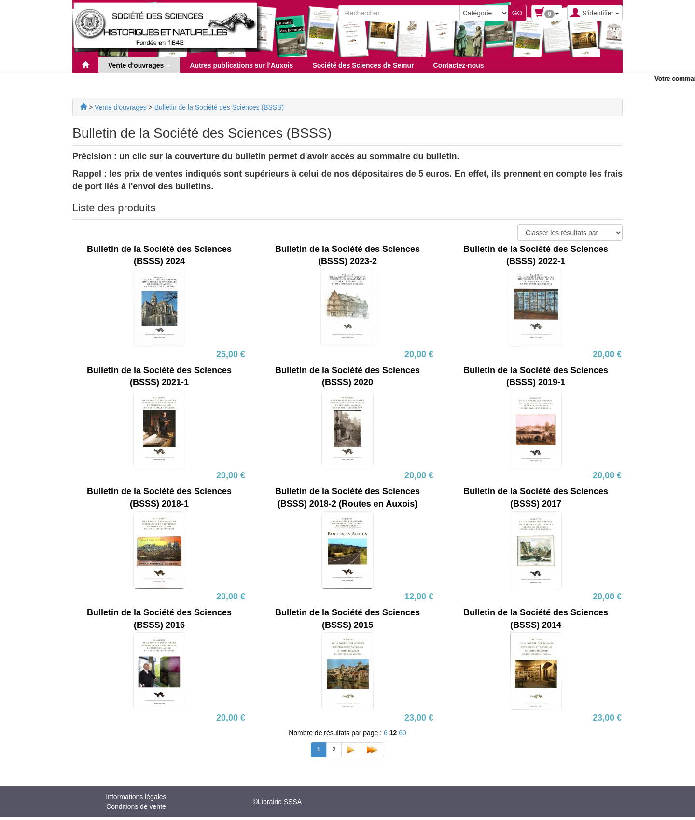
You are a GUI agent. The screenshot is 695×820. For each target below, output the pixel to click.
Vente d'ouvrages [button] (139, 65)
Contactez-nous (458, 65)
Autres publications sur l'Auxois (241, 65)
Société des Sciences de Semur (363, 65)
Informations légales (136, 797)
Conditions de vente (136, 806)
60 (402, 733)
